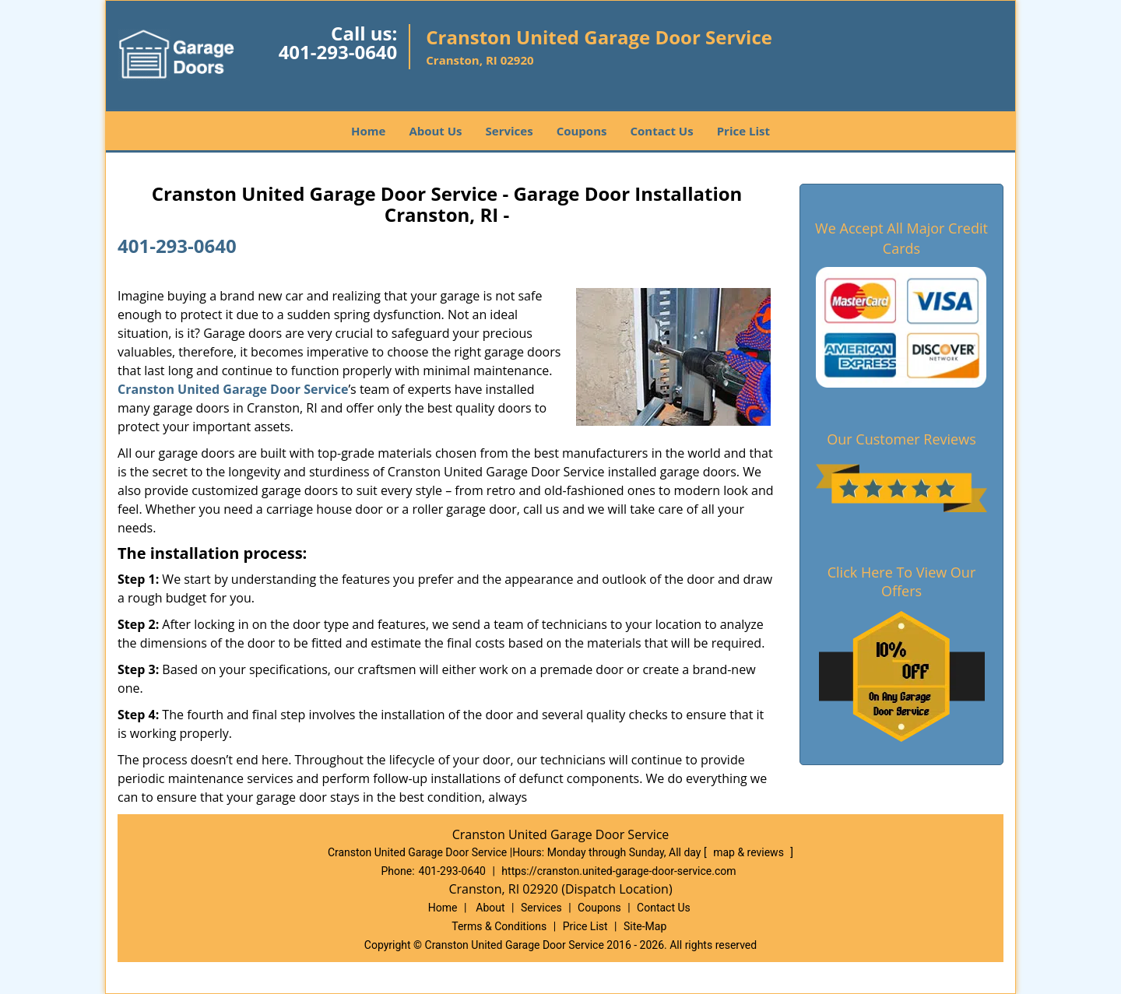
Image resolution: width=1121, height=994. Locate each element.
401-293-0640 (338, 52)
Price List (743, 131)
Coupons (582, 131)
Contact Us (661, 131)
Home (368, 131)
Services (509, 131)
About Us (435, 131)
